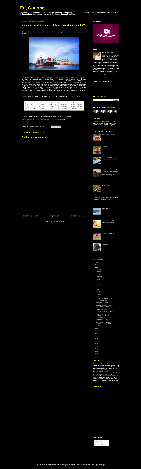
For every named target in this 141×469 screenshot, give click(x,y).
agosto (98, 279)
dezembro (99, 269)
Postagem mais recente (30, 216)
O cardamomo (106, 185)
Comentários (98, 444)
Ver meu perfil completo (99, 75)
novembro (99, 272)
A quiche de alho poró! (102, 302)
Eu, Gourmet (33, 7)
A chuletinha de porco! (102, 319)
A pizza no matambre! (102, 309)
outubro (98, 274)
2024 (96, 262)
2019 (96, 334)
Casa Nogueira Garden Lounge (105, 311)
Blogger (102, 465)
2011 (96, 353)
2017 (96, 338)
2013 (96, 348)
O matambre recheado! (108, 134)
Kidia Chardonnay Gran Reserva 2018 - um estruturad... (102, 315)
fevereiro (99, 294)
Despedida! (105, 244)
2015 (96, 343)
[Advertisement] (54, 198)
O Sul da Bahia (106, 208)
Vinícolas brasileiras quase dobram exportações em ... (104, 305)
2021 (96, 329)
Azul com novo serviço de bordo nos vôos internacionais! (110, 158)
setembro (99, 276)
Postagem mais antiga (78, 216)
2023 (96, 264)
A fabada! (104, 146)
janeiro (98, 296)
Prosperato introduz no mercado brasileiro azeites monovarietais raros (106, 198)
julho (98, 281)
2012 (96, 351)
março (98, 291)
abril (97, 289)
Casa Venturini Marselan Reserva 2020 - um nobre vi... (104, 323)
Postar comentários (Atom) (56, 221)
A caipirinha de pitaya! (108, 233)
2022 (96, 267)
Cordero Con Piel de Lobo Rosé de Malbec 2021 (105, 299)
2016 (96, 341)
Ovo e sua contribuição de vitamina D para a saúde (109, 221)
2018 (96, 336)
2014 (96, 346)
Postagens (98, 441)
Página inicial (54, 216)
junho (98, 284)
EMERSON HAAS (109, 52)
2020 (96, 331)
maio (98, 286)
